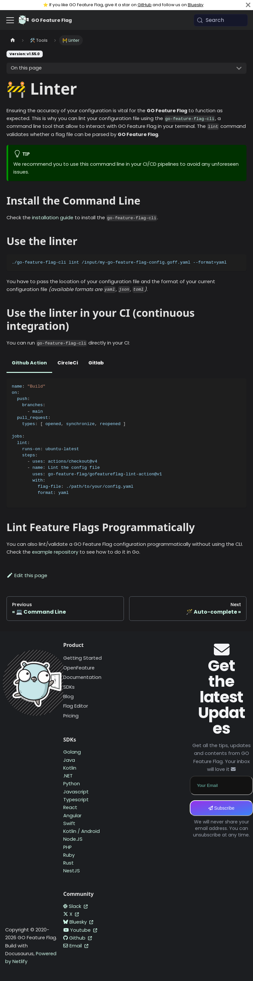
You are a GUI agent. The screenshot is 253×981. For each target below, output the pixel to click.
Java (69, 760)
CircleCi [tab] (67, 363)
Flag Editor (75, 706)
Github (77, 938)
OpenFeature (79, 668)
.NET (68, 776)
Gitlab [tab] (96, 363)
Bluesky (195, 5)
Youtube (80, 930)
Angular (72, 815)
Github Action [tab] (29, 363)
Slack (75, 906)
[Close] (248, 5)
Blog (68, 696)
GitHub (145, 5)
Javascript (76, 792)
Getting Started (82, 658)
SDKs (69, 687)
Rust (68, 863)
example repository (55, 552)
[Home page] (13, 40)
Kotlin (69, 768)
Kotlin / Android (81, 831)
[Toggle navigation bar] (10, 20)
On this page (26, 68)
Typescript (76, 799)
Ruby (69, 855)
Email (75, 946)
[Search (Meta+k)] (221, 20)
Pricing (71, 716)
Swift (69, 823)
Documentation (82, 677)
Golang (72, 752)
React (70, 807)
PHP (67, 847)
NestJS (71, 870)
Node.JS (72, 839)
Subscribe (221, 808)
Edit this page (27, 575)
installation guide (52, 217)
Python (71, 783)
